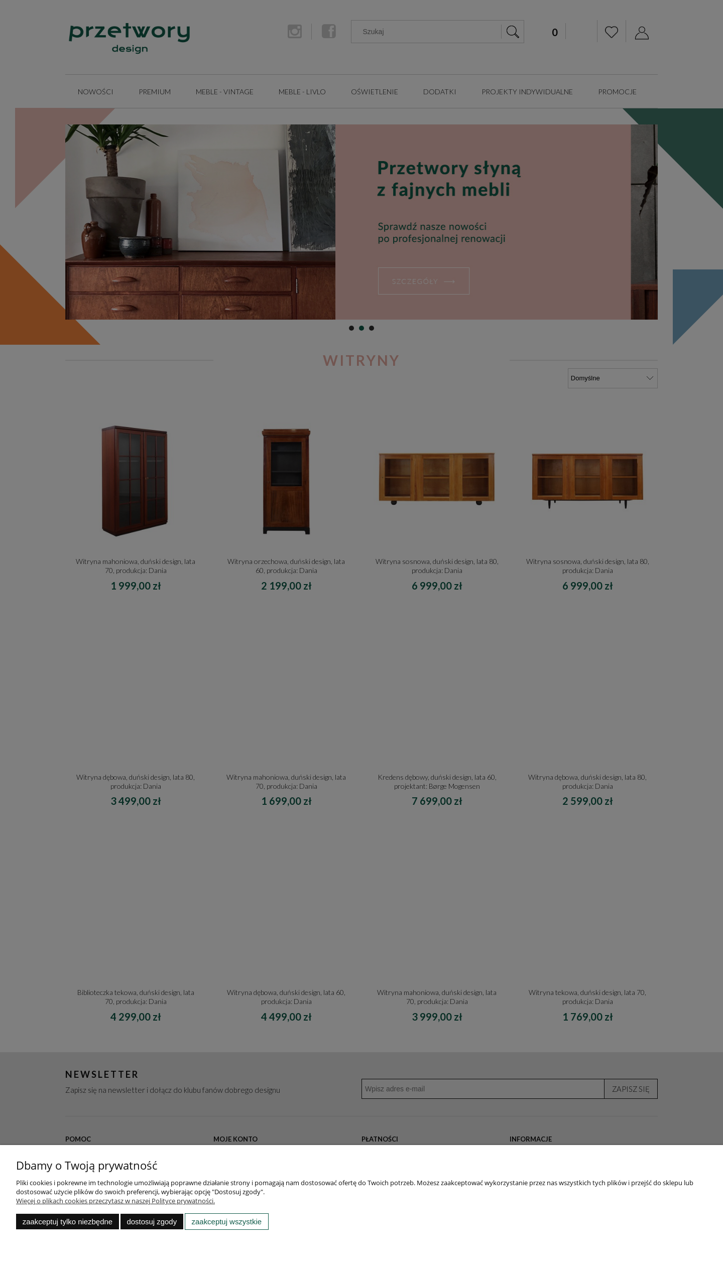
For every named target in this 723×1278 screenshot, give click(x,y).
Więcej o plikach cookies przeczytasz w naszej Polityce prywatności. (115, 1200)
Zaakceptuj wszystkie (227, 1221)
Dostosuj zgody (152, 1221)
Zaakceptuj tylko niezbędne (67, 1221)
